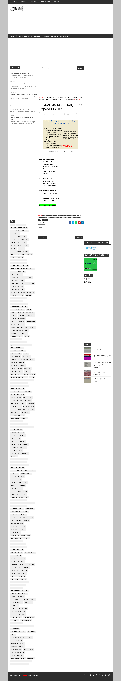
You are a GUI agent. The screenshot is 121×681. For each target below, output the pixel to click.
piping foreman (28, 312)
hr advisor (30, 503)
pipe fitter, (52, 114)
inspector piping (17, 509)
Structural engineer (19, 383)
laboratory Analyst (18, 626)
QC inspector (16, 345)
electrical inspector (27, 315)
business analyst (17, 561)
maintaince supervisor (19, 511)
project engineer (17, 289)
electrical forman (18, 271)
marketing (31, 631)
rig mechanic (16, 391)
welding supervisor (18, 298)
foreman (31, 409)
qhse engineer (16, 640)
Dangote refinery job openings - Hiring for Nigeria (99, 204)
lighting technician (18, 631)
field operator (16, 368)
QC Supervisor (16, 400)
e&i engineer (15, 356)
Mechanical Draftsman (19, 444)
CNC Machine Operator (19, 377)
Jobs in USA (87, 107)
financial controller (19, 593)
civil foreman (16, 312)
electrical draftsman (19, 424)
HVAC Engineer (30, 327)
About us (14, 1)
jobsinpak (25, 412)
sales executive (17, 655)
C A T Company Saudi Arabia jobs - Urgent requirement (99, 197)
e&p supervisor (16, 488)
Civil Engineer (27, 254)
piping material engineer (20, 520)
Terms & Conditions (44, 1)
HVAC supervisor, (76, 113)
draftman (27, 400)
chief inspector (17, 564)
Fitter (32, 377)
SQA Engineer (16, 555)
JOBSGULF (24, 675)
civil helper (29, 564)
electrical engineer (18, 236)
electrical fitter (28, 374)
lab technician (16, 429)
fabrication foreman (18, 579)
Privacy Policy (32, 1)
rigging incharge (17, 646)
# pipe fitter (65, 217)
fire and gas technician (19, 497)
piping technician (17, 468)
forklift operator (18, 318)
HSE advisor (27, 397)
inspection (28, 602)
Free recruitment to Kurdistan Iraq (19, 73)
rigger (21, 248)
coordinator (24, 567)
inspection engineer (18, 506)
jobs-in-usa (15, 412)
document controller (19, 333)
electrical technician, (57, 113)
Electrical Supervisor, (46, 113)
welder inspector (17, 394)
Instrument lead (17, 550)
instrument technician (19, 230)
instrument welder (18, 611)
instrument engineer (19, 260)
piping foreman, (60, 114)
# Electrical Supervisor (48, 215)
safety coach (28, 649)
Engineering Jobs (41, 36)
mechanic (30, 292)
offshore (64, 36)
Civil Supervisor (17, 286)
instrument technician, (44, 114)
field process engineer (19, 590)
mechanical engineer (19, 242)
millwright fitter (27, 359)
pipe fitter (15, 268)
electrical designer (18, 409)
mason (27, 336)
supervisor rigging (18, 526)
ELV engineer (24, 538)
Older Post (78, 237)
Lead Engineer (26, 473)
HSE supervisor (16, 336)
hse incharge (16, 599)
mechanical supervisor (19, 245)
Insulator (14, 473)
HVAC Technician (17, 257)
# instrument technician (54, 217)
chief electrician (26, 380)
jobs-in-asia (30, 509)
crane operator (17, 277)
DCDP (29, 535)
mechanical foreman (18, 263)
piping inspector (17, 348)
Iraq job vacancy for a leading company (21, 84)
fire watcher (16, 427)
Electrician (15, 254)
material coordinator (19, 459)
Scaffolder (31, 321)
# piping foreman (73, 217)
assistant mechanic (18, 485)
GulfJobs (14, 380)
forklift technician (18, 500)
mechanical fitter (17, 324)
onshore (27, 368)
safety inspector (17, 652)
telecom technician (18, 365)
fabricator (27, 345)
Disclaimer (56, 1)
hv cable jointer (29, 599)
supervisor (27, 391)
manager (14, 456)
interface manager (18, 614)
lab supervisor (16, 623)
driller (14, 315)
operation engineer (18, 462)
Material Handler (17, 476)
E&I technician (16, 353)
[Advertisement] (78, 18)
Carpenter (15, 359)
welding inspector (18, 292)
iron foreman (29, 617)
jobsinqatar (29, 283)
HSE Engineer (16, 339)
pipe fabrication (17, 283)
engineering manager (19, 570)
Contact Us (23, 1)
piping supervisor (27, 268)
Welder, (69, 114)
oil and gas (15, 233)
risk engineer (16, 649)
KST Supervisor (16, 552)
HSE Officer (15, 307)
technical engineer (18, 529)
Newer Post (42, 237)
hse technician (16, 450)
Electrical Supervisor (19, 251)
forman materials (17, 596)
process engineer (17, 321)
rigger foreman (17, 327)
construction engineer (19, 386)
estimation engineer (18, 573)
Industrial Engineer (18, 547)
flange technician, (66, 113)
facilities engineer (18, 585)
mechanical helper (18, 435)
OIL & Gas (54, 36)
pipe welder (15, 438)
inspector (15, 605)
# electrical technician (61, 215)
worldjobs (21, 225)
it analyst (14, 620)
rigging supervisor (18, 350)
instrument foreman (18, 342)
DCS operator (16, 406)
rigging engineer (17, 415)
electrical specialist (19, 491)
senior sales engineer (19, 664)
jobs (12, 225)
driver (26, 353)
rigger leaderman (17, 643)
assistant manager (18, 558)
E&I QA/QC (14, 538)
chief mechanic (16, 421)
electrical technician (19, 228)
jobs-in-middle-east (18, 403)
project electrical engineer (21, 637)
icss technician (16, 602)
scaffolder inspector (19, 418)
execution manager (18, 576)
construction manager (19, 330)
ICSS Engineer (30, 470)
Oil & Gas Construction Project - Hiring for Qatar (23, 94)
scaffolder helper (18, 658)
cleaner (14, 567)
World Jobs (87, 103)
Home (13, 36)
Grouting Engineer (18, 544)
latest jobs (15, 629)
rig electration (17, 523)
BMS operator (16, 397)
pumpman (31, 403)
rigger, (65, 114)
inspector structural (19, 608)
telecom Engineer (17, 362)
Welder (13, 248)
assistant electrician (19, 482)
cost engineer (28, 406)
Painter (24, 307)
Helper (27, 371)
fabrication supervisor (19, 582)
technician (26, 356)
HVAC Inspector (16, 371)
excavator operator (18, 494)
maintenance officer (18, 514)
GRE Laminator (16, 541)
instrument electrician (19, 453)
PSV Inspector (30, 552)
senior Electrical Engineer (21, 661)
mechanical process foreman (22, 517)
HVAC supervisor (17, 295)
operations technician (19, 465)
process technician (18, 441)
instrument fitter (17, 309)
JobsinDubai (15, 374)
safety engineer (17, 470)
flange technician (72, 97)
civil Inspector (16, 301)
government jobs (17, 503)
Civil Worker (15, 532)
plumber (29, 295)
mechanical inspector (19, 304)
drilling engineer (17, 389)
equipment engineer (18, 447)
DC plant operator (18, 535)
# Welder (45, 219)
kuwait (29, 309)
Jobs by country (24, 36)
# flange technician (73, 215)
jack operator (26, 620)
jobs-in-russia (28, 427)
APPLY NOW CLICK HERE (47, 205)
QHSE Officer (16, 479)
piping (13, 634)
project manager (17, 280)
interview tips (16, 617)
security (30, 658)
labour (30, 626)
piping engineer (17, 274)
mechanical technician (19, 239)
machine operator (17, 432)
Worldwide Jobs (88, 104)
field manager (16, 588)
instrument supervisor (19, 266)
